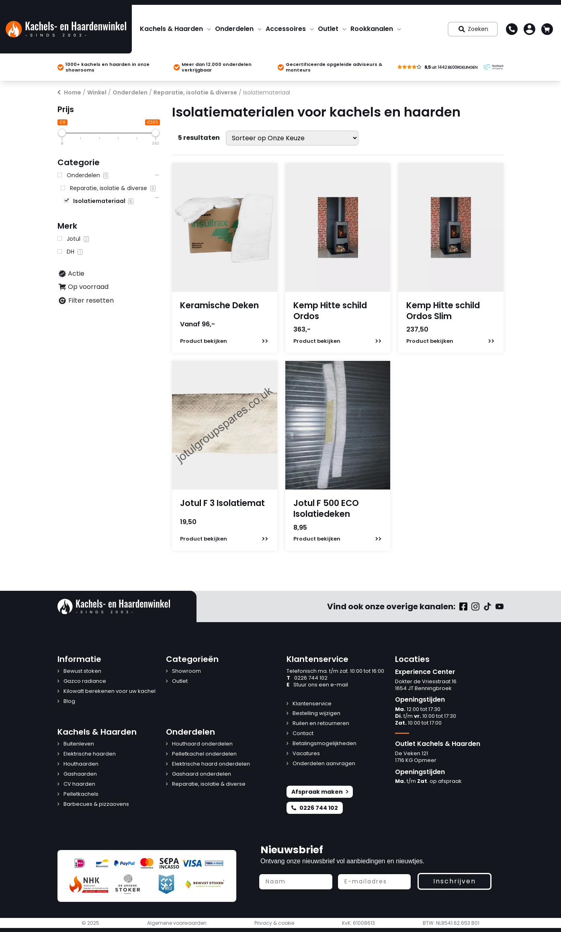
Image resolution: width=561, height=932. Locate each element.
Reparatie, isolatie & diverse (195, 92)
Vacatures (306, 753)
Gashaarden (80, 774)
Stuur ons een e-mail (317, 685)
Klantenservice (312, 704)
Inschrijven (454, 881)
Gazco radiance (84, 681)
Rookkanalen (371, 28)
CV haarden (79, 784)
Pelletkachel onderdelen (204, 754)
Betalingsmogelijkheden (324, 743)
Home (72, 92)
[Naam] (296, 882)
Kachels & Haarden (171, 28)
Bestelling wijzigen (316, 713)
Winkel (96, 92)
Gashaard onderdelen (201, 774)
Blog (69, 701)
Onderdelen (234, 28)
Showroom (186, 671)
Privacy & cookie (274, 923)
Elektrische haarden (89, 754)
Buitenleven (78, 744)
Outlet (328, 28)
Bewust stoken (82, 671)
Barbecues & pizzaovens (96, 804)
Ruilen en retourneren (321, 723)
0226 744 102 (307, 678)
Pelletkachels (80, 794)
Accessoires (286, 28)
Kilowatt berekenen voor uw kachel (109, 691)
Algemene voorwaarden (177, 923)
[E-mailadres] (375, 882)
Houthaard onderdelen (202, 744)
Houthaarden (80, 764)
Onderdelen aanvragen (324, 763)
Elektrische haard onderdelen (211, 764)
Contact (303, 733)
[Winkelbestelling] (292, 138)
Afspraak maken (319, 792)
